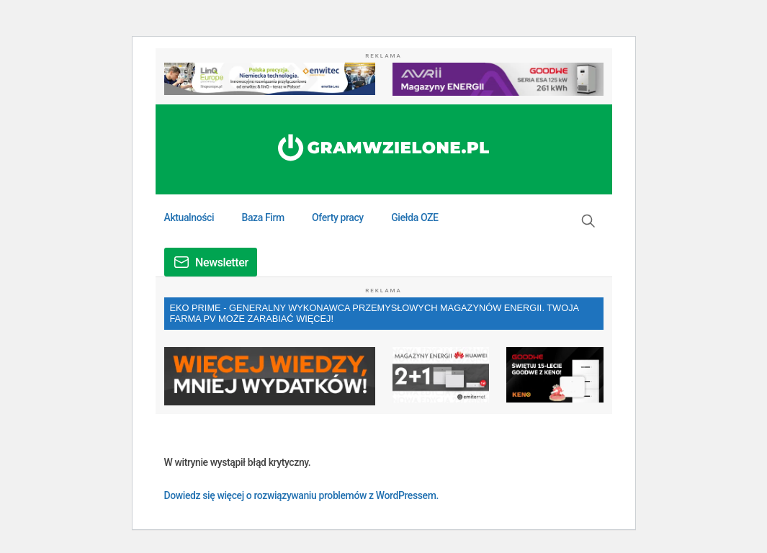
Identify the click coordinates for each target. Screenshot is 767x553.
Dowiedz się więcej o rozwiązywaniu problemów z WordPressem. (301, 495)
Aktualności (189, 217)
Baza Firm (262, 217)
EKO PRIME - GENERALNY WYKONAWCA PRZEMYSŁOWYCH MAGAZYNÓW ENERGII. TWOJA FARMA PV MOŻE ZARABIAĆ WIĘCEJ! (375, 313)
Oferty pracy (338, 217)
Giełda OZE (414, 217)
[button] (588, 221)
